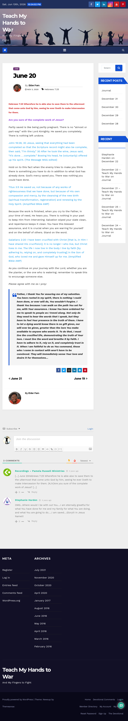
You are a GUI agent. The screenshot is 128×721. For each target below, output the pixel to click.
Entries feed (10, 585)
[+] (60, 449)
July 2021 (40, 569)
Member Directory (88, 706)
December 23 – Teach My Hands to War (112, 173)
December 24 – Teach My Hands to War (112, 229)
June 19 (80, 378)
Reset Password (88, 713)
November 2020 (44, 577)
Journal (106, 90)
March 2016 (41, 638)
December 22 (110, 161)
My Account (105, 706)
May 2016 (40, 623)
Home (88, 699)
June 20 (24, 75)
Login (90, 428)
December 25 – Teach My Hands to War (112, 210)
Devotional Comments (104, 699)
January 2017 (42, 600)
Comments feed (12, 592)
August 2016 (42, 608)
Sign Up (102, 713)
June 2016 (40, 615)
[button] (123, 50)
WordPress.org (11, 600)
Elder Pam (34, 85)
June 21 (15, 378)
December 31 (110, 98)
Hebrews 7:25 (52, 89)
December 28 (110, 123)
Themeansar (8, 706)
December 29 (110, 115)
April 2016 (40, 631)
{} (56, 449)
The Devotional (115, 713)
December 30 (110, 107)
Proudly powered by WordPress (18, 699)
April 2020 (40, 592)
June (16, 69)
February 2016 (43, 646)
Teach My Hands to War (14, 23)
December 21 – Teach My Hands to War (112, 192)
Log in (6, 577)
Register (7, 569)
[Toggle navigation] (64, 50)
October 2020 (42, 585)
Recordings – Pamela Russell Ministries (40, 471)
